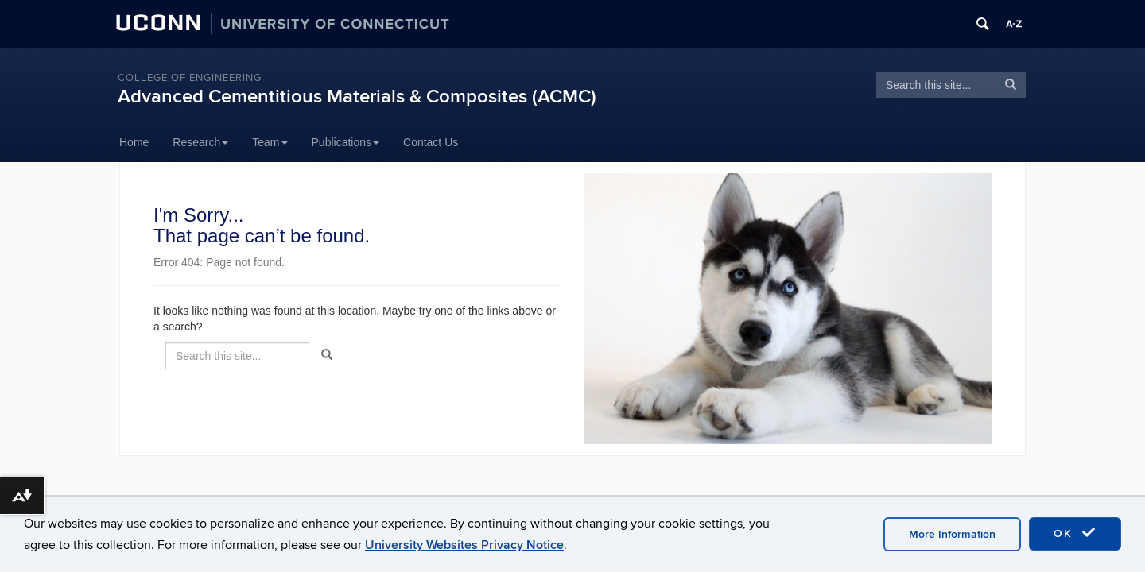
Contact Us (430, 142)
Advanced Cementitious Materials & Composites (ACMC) (357, 96)
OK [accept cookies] (1075, 533)
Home (134, 142)
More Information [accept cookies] (952, 534)
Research (200, 142)
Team (269, 142)
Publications (346, 142)
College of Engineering (190, 78)
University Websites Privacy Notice (464, 545)
